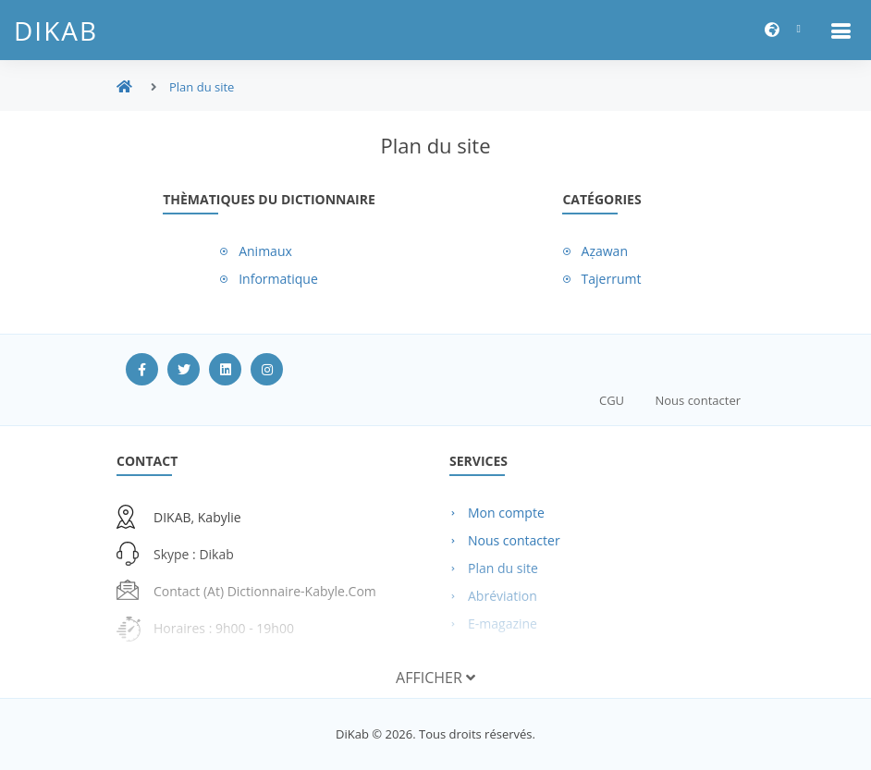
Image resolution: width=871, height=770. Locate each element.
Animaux (265, 251)
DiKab (56, 30)
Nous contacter (698, 400)
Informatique (278, 278)
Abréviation (502, 596)
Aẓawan (605, 251)
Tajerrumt (612, 278)
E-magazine (502, 623)
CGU (611, 400)
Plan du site (201, 87)
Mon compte (506, 512)
